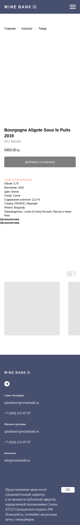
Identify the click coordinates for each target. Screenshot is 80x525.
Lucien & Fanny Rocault (17, 179)
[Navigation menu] (73, 7)
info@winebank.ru (17, 460)
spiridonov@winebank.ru (21, 402)
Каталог (27, 28)
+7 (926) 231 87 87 (17, 413)
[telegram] (7, 383)
